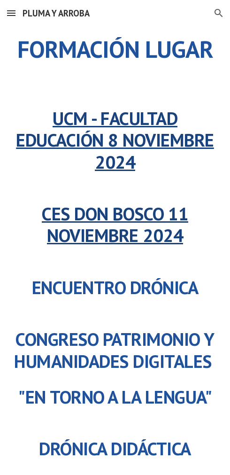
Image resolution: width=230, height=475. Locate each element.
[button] (11, 13)
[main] (115, 49)
